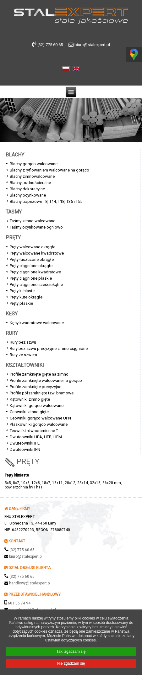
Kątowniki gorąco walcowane (36, 405)
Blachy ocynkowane (28, 195)
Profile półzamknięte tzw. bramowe (42, 393)
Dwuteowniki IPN (25, 449)
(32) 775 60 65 (22, 550)
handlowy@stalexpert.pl (30, 583)
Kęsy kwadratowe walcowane (37, 322)
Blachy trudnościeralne (30, 182)
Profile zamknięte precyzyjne (35, 386)
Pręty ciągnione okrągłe (31, 265)
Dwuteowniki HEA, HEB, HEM (36, 437)
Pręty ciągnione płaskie (31, 278)
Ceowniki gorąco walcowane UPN (40, 418)
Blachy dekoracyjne (27, 189)
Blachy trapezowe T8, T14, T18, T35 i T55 (46, 201)
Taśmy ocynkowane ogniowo (36, 227)
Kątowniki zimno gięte (30, 399)
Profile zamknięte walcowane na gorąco (46, 380)
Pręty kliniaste (22, 290)
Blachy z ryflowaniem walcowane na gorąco (49, 170)
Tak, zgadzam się (71, 652)
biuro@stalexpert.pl (25, 556)
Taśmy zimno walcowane (32, 221)
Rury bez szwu (23, 342)
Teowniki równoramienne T (34, 430)
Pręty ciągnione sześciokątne (36, 284)
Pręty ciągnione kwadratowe (35, 272)
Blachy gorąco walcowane (33, 163)
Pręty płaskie (21, 303)
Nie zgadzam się (71, 664)
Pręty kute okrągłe (26, 297)
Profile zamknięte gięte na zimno (39, 374)
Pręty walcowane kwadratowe (37, 253)
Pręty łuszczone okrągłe (32, 259)
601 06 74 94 (19, 603)
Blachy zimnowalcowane (32, 176)
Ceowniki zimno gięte (29, 411)
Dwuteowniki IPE (25, 443)
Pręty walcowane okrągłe (32, 247)
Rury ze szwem (23, 354)
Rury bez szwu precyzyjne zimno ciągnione (49, 348)
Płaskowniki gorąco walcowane (39, 424)
